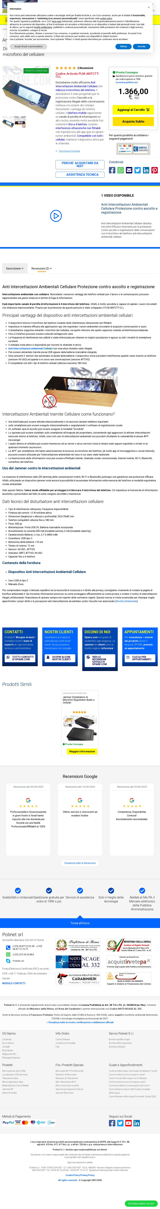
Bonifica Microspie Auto (120, 1050)
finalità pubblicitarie (43, 27)
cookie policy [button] (106, 18)
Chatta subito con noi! (141, 1203)
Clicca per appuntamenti (139, 658)
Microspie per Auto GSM (13, 1078)
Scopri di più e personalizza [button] (28, 46)
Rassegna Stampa (11, 1065)
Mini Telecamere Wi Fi (66, 1089)
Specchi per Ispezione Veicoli (69, 1096)
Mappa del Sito (9, 1061)
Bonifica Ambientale (126, 601)
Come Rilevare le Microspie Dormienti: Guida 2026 (132, 1104)
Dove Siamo (8, 1050)
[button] (148, 7)
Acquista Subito (133, 121)
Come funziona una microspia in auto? (127, 1089)
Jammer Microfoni (64, 1100)
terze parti (56, 21)
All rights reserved (67, 1187)
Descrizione (15, 268)
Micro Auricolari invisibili (67, 1093)
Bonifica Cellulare (117, 1054)
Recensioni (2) (42, 270)
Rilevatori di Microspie (66, 1082)
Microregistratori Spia (12, 1089)
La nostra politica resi (127, 82)
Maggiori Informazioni (82, 758)
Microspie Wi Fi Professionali (69, 1078)
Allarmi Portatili (9, 1100)
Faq (57, 1054)
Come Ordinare (63, 1047)
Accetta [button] (141, 46)
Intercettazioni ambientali (28, 348)
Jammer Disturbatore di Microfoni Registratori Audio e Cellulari (79, 700)
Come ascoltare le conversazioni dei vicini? (129, 1093)
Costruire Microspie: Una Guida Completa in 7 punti (133, 1078)
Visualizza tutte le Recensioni (80, 870)
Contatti (6, 1054)
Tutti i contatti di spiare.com (20, 658)
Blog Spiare (7, 1057)
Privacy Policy (87, 1182)
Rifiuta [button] (123, 46)
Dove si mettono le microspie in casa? (127, 1082)
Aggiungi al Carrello (133, 110)
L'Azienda (6, 1047)
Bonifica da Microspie (119, 1047)
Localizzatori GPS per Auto (15, 1082)
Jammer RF (7, 1096)
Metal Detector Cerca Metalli (15, 1093)
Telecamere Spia (10, 1085)
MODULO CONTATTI (13, 990)
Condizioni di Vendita (65, 1050)
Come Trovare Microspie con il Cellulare (128, 1085)
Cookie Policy (73, 1182)
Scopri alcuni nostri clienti (59, 658)
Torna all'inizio (80, 930)
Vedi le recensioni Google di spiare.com (97, 660)
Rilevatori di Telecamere (67, 1085)
